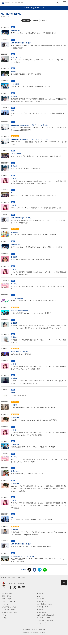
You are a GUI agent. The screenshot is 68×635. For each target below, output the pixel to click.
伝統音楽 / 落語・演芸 (9, 612)
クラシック (6, 604)
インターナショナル (8, 609)
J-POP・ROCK (7, 593)
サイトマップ (41, 623)
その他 (4, 618)
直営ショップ (41, 601)
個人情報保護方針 (28, 629)
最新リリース (41, 593)
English (47, 607)
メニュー (64, 3)
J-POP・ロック (11, 577)
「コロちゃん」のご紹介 (45, 620)
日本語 (41, 607)
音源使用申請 (41, 612)
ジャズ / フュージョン (9, 607)
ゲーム (4, 615)
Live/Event (35, 20)
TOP (2, 577)
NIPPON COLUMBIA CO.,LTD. (12, 3)
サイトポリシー (40, 629)
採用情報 (40, 609)
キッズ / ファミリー (8, 601)
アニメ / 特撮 (6, 599)
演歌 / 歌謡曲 (6, 596)
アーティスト (41, 599)
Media (43, 20)
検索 (58, 3)
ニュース (40, 596)
